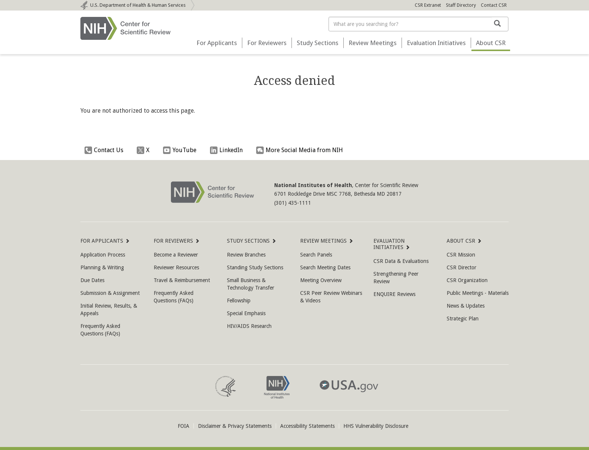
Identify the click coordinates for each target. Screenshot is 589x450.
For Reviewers (267, 43)
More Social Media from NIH (301, 150)
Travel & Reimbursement (182, 280)
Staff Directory (461, 5)
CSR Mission (461, 255)
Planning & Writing (102, 267)
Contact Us (105, 150)
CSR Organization (467, 280)
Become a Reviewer (176, 255)
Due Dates (92, 280)
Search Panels (316, 255)
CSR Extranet (428, 5)
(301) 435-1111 (292, 203)
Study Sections (317, 43)
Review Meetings (373, 43)
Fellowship (239, 300)
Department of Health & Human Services (138, 5)
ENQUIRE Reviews (394, 294)
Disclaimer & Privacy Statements (235, 426)
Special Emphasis (246, 313)
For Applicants (216, 43)
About (491, 43)
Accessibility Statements (307, 426)
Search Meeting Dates (325, 267)
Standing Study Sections (255, 267)
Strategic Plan (463, 319)
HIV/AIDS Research (249, 326)
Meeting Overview (320, 280)
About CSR (461, 241)
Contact (494, 5)
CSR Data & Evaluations (401, 261)
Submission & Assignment (110, 293)
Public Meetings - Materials (478, 293)
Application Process (102, 255)
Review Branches (246, 255)
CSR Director (461, 267)
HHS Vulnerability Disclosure (375, 426)
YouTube (181, 150)
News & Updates (466, 306)
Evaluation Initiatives (436, 43)
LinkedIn (228, 150)
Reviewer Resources (176, 267)
